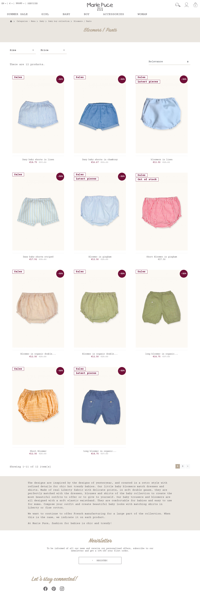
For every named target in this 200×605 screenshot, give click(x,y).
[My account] (186, 5)
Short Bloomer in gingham (161, 257)
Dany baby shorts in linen (38, 159)
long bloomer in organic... (161, 354)
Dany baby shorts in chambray (100, 159)
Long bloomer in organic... (99, 451)
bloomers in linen (161, 159)
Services (33, 3)
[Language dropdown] (4, 3)
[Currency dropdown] (11, 3)
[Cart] (195, 5)
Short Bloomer (38, 451)
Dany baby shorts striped (38, 257)
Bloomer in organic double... (38, 354)
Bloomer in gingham (100, 257)
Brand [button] (19, 3)
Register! (101, 560)
